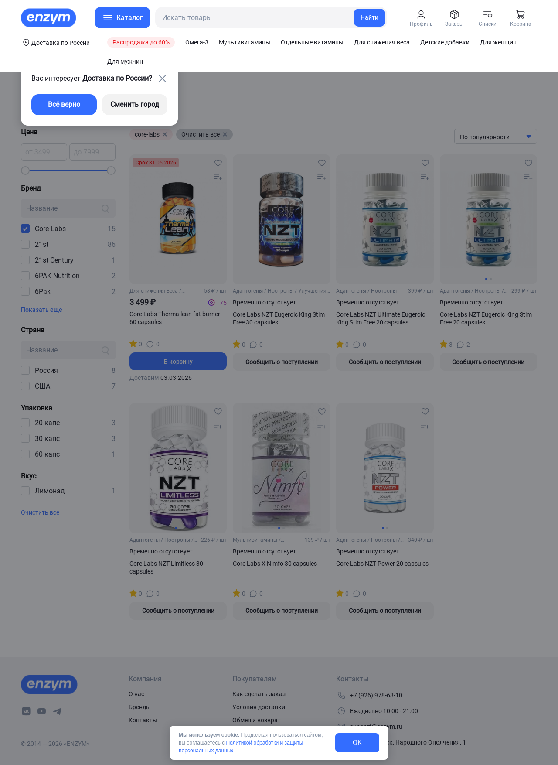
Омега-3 (196, 42)
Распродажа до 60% (141, 42)
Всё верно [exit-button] (64, 104)
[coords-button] (55, 42)
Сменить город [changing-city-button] (134, 104)
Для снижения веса (382, 42)
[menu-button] (122, 17)
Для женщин (498, 42)
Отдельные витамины (312, 42)
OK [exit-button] (357, 742)
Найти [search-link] (369, 17)
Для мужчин (125, 61)
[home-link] (49, 17)
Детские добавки (445, 42)
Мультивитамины (244, 42)
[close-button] (162, 78)
